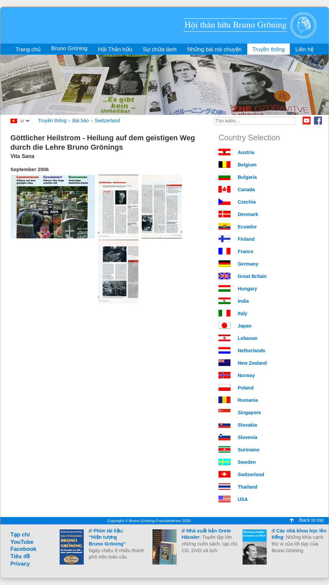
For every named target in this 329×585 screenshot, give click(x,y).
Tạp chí (20, 534)
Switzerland (107, 120)
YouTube (22, 542)
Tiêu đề (20, 556)
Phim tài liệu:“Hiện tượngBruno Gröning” (107, 537)
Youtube (307, 121)
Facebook (318, 121)
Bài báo (80, 120)
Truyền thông (52, 120)
